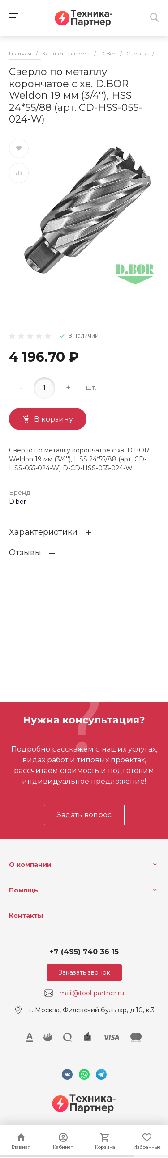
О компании (30, 865)
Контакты (26, 916)
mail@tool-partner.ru (92, 993)
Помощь (23, 890)
